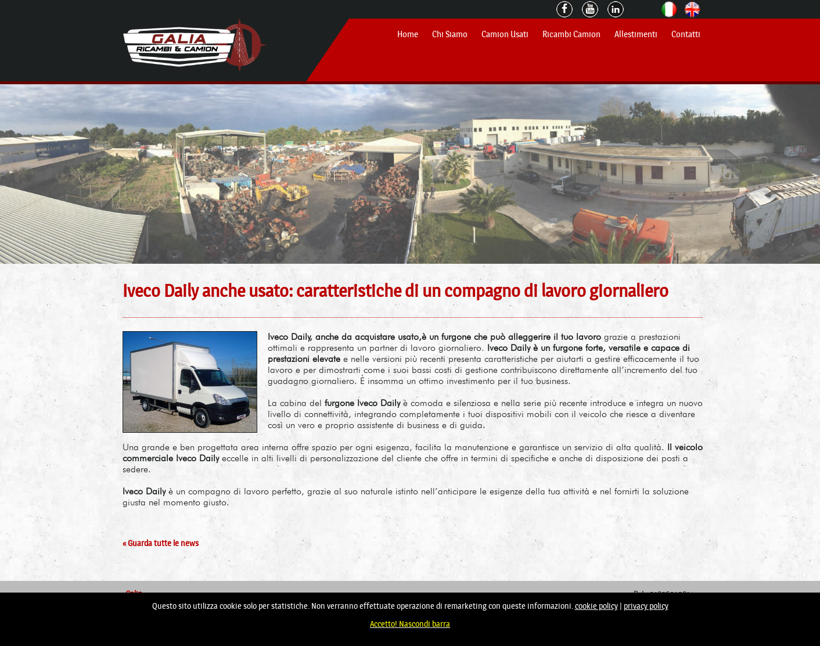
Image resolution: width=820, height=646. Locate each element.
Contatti (685, 34)
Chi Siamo (449, 34)
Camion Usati (504, 34)
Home (407, 34)
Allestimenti (635, 34)
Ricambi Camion (571, 34)
